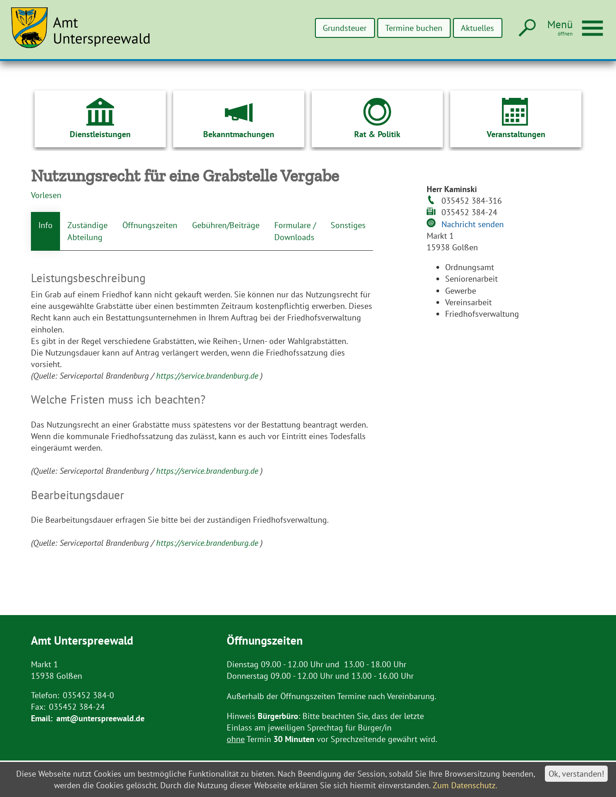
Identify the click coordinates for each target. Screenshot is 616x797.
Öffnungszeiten (149, 225)
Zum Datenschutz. (465, 785)
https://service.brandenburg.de (208, 375)
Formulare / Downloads (295, 231)
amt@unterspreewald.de (100, 718)
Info (45, 225)
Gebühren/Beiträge (226, 225)
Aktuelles (477, 28)
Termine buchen (413, 28)
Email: (42, 718)
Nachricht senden (472, 224)
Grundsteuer (345, 28)
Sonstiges (348, 225)
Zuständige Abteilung (87, 231)
